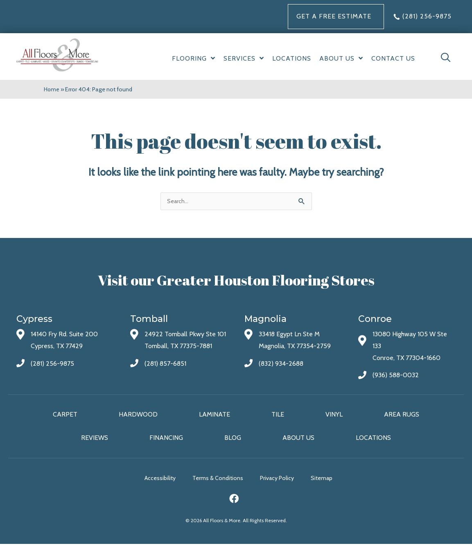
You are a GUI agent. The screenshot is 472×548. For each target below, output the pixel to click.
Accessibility (150, 482)
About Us (298, 441)
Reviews (94, 441)
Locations (373, 441)
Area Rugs (401, 417)
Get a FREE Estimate (333, 16)
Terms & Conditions (217, 482)
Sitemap (341, 482)
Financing (166, 441)
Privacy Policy (287, 482)
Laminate (214, 417)
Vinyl (334, 417)
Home (52, 89)
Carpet (65, 417)
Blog (232, 441)
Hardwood (138, 417)
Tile (277, 417)
